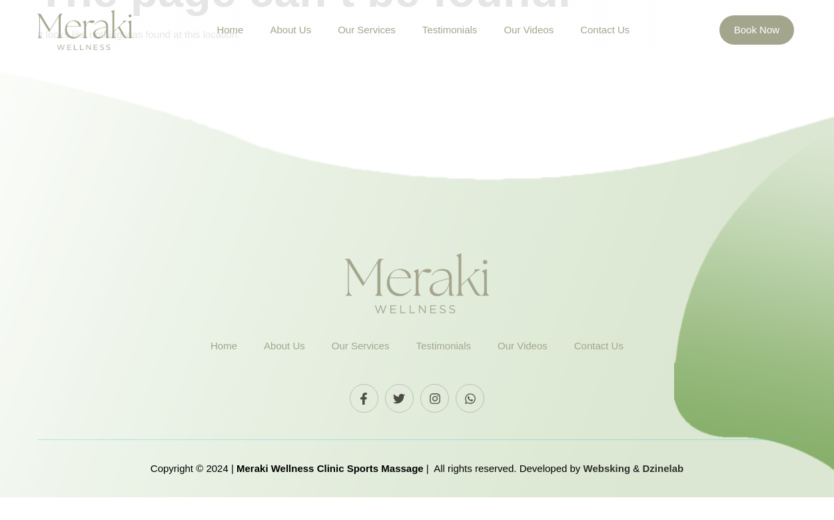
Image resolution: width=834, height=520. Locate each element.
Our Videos (529, 29)
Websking (608, 491)
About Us (290, 29)
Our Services (367, 29)
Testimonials (450, 29)
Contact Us (604, 29)
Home (229, 29)
